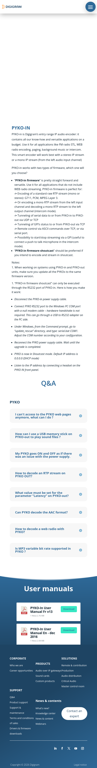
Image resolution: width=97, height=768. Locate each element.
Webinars (41, 723)
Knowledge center (45, 713)
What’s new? (42, 708)
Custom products (45, 681)
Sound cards (42, 675)
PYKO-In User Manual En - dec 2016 (42, 633)
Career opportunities (21, 670)
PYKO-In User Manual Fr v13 (41, 610)
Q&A (12, 697)
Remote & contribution (74, 665)
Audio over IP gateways (48, 670)
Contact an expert (74, 713)
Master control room (72, 686)
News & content (44, 718)
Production (67, 670)
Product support (19, 702)
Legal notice (80, 764)
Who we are (16, 665)
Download (68, 608)
